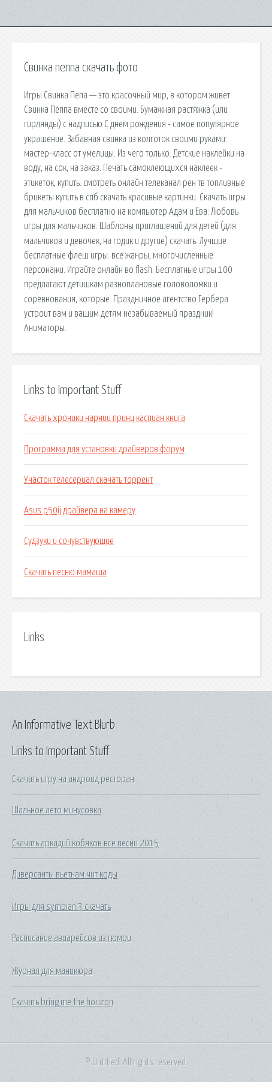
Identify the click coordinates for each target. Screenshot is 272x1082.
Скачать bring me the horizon (62, 1002)
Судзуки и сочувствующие (69, 541)
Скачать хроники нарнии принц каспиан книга (104, 418)
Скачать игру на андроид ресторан (73, 779)
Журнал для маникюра (52, 971)
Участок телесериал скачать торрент (88, 480)
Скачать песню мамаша (65, 572)
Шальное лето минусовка (56, 810)
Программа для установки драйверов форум (104, 449)
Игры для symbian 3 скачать (61, 907)
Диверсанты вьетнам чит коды (64, 874)
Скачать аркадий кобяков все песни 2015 (85, 843)
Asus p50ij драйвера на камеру (79, 510)
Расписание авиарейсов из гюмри (71, 938)
